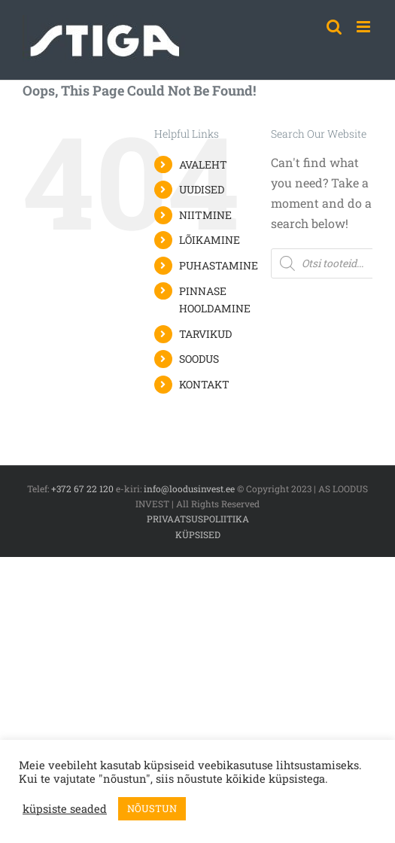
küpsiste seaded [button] (65, 809)
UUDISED (201, 189)
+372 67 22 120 (82, 488)
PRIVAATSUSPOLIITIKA (198, 519)
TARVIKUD (205, 334)
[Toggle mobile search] (334, 27)
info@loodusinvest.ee (189, 488)
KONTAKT (204, 384)
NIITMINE (205, 215)
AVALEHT (203, 164)
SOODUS (199, 359)
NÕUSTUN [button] (152, 808)
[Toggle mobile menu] (364, 27)
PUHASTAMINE (218, 265)
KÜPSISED (197, 534)
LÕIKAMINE (209, 240)
